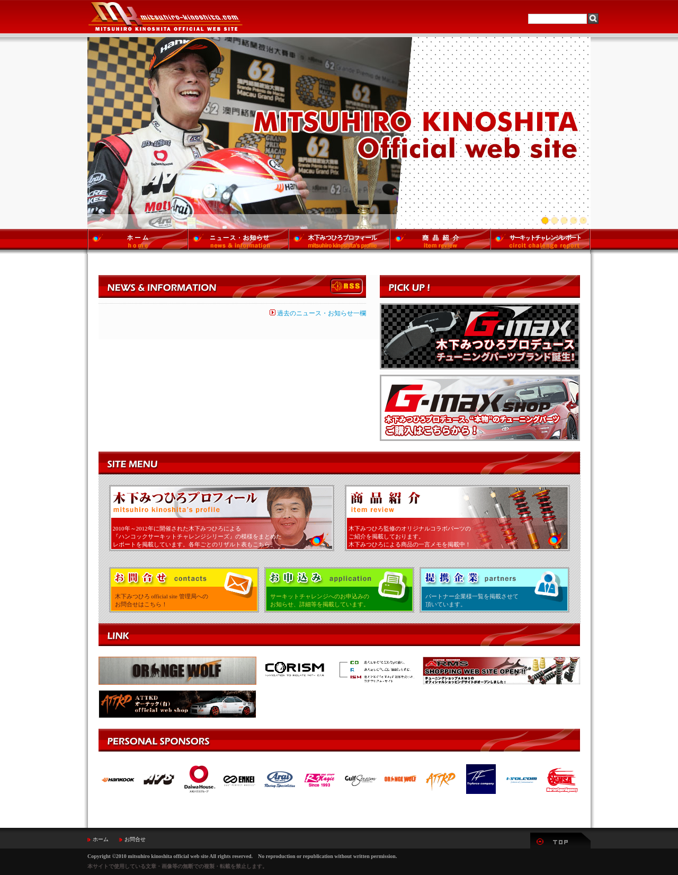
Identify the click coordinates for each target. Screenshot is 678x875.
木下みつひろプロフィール (221, 518)
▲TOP (560, 841)
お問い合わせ (184, 590)
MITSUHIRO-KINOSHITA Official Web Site (164, 16)
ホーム (101, 839)
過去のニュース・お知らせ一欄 (318, 313)
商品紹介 (457, 518)
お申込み (339, 590)
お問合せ (135, 839)
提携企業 (494, 590)
